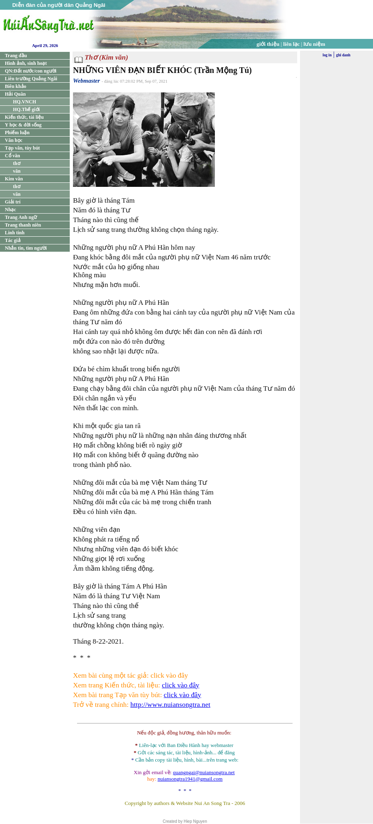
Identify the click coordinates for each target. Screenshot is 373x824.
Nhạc (10, 209)
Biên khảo (15, 86)
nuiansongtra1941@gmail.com (190, 779)
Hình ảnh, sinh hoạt (26, 63)
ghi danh (343, 55)
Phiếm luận (17, 132)
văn (17, 171)
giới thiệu (268, 44)
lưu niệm (315, 44)
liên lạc (291, 44)
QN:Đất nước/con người (30, 71)
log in (327, 55)
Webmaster (86, 80)
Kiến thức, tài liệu (24, 117)
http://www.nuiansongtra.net (170, 704)
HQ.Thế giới (26, 109)
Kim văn (14, 179)
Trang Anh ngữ (21, 217)
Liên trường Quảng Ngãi (31, 78)
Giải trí (13, 202)
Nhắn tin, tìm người (26, 248)
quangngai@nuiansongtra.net (203, 772)
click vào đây (180, 685)
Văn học (13, 140)
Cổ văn (12, 155)
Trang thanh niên (23, 225)
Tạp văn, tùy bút (22, 148)
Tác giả (13, 240)
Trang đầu (16, 55)
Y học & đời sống (23, 125)
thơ (16, 163)
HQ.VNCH (24, 102)
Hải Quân (15, 94)
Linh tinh (14, 232)
